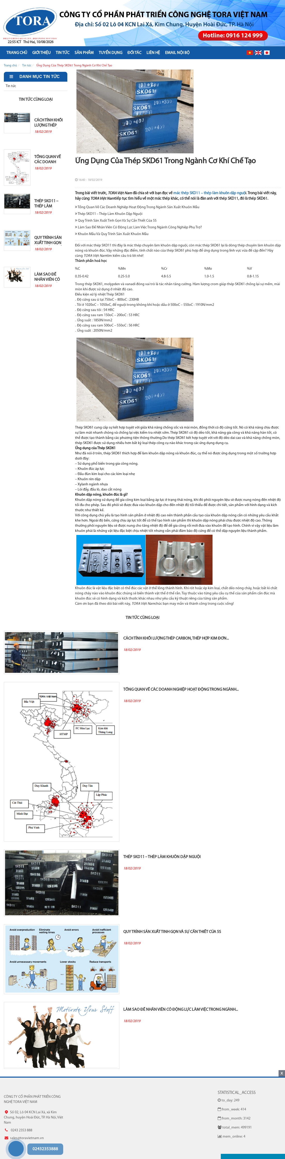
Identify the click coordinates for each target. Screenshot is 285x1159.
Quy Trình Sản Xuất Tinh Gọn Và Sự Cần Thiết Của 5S (48, 242)
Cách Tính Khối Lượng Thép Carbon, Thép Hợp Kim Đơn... (48, 124)
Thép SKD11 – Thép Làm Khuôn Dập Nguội (46, 205)
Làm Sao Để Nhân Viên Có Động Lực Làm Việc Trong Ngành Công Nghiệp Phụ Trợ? (138, 227)
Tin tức (62, 53)
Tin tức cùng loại (36, 100)
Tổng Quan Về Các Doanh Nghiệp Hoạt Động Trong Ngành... (47, 161)
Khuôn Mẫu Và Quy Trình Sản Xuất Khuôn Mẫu (112, 234)
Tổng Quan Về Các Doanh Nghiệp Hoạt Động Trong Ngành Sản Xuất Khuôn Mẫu (137, 207)
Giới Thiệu (41, 53)
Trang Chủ (16, 53)
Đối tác (134, 53)
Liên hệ (153, 53)
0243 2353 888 (8, 1138)
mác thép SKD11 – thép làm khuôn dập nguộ (209, 193)
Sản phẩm (84, 53)
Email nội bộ (177, 53)
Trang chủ (10, 65)
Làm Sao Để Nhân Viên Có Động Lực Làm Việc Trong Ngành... (48, 279)
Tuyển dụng (110, 53)
